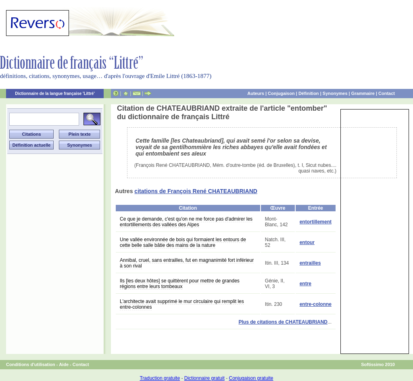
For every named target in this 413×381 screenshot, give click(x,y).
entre (305, 283)
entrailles (310, 263)
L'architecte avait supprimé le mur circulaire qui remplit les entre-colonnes (182, 304)
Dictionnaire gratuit (204, 378)
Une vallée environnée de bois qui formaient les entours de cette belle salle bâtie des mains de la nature (183, 242)
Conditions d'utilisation (30, 364)
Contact (386, 93)
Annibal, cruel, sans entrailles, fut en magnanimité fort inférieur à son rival (187, 263)
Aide (64, 364)
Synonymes (335, 93)
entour (307, 242)
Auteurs (255, 93)
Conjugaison (281, 93)
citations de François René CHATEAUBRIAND (195, 191)
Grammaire (363, 93)
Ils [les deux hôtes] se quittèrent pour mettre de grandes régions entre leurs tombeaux (180, 283)
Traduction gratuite (160, 378)
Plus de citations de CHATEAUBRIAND (283, 322)
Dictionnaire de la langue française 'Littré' (55, 93)
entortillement (316, 222)
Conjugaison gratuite (251, 378)
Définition (308, 93)
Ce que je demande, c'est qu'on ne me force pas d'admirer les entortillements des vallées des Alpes (186, 221)
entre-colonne (316, 304)
